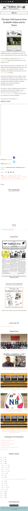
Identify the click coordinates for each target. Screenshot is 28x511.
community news (12, 175)
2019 (6, 175)
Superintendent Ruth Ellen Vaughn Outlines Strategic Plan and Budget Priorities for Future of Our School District (14, 431)
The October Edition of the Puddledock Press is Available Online (14, 276)
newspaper (4, 177)
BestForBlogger (14, 509)
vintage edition (15, 179)
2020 (3, 461)
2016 (3, 495)
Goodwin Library (4, 449)
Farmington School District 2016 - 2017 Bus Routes (14, 390)
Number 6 (18, 177)
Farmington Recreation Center (7, 443)
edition (19, 175)
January (5, 489)
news (25, 176)
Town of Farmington (5, 442)
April (4, 483)
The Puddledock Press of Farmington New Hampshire (14, 508)
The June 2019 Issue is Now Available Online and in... (14, 479)
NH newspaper (11, 177)
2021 (3, 459)
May (4, 481)
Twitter (9, 163)
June (22, 176)
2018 (3, 491)
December (5, 465)
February (5, 487)
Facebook (9, 159)
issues (18, 176)
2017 (3, 493)
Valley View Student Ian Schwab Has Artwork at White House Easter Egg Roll (14, 410)
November (5, 467)
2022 (3, 457)
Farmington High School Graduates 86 (15, 350)
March (4, 485)
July (4, 475)
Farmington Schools (5, 445)
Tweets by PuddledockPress (7, 326)
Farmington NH (12, 176)
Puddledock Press (5, 179)
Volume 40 (22, 179)
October (5, 469)
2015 (3, 497)
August (5, 473)
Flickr (18, 98)
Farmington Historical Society (7, 440)
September (6, 471)
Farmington (4, 176)
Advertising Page (4, 72)
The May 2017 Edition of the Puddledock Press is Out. (14, 369)
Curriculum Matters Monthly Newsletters (10, 447)
